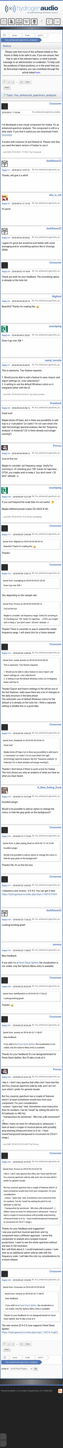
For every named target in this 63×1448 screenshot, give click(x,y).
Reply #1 (6, 170)
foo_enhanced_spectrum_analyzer (21, 40)
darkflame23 (54, 160)
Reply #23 (6, 1162)
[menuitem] (16, 82)
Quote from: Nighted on (23, 541)
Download (7, 135)
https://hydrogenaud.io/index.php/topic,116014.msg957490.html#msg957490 (31, 1332)
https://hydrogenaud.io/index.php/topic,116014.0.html (29, 894)
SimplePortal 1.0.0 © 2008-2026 (40, 1391)
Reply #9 (6, 453)
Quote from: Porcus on (22, 604)
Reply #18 (6, 920)
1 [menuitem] (4, 82)
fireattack (56, 403)
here (38, 72)
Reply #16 (6, 836)
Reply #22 (6, 1077)
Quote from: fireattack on (23, 740)
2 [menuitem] (9, 82)
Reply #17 (6, 885)
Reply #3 (6, 238)
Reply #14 (6, 733)
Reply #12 (6, 573)
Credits (24, 1391)
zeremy (57, 944)
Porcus (57, 445)
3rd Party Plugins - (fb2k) (41, 35)
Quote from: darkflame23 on (25, 994)
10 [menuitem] (21, 82)
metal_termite (53, 360)
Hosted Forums (15, 35)
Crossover (55, 103)
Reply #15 (6, 797)
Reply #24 (6, 1280)
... (17, 82)
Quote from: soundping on (24, 581)
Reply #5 (6, 301)
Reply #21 (6, 1025)
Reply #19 (6, 950)
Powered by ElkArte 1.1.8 (10, 1391)
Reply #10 (6, 497)
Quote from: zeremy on (22, 1032)
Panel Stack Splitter (28, 962)
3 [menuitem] (13, 82)
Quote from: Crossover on (24, 1287)
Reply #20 (6, 986)
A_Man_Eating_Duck (49, 787)
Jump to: (5, 1369)
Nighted (57, 296)
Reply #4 (6, 271)
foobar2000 (28, 35)
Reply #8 (6, 408)
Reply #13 (6, 653)
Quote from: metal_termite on (25, 660)
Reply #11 (6, 534)
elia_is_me (55, 195)
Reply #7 (6, 365)
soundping (55, 326)
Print (6, 87)
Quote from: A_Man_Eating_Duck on (28, 843)
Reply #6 (6, 335)
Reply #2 (6, 203)
